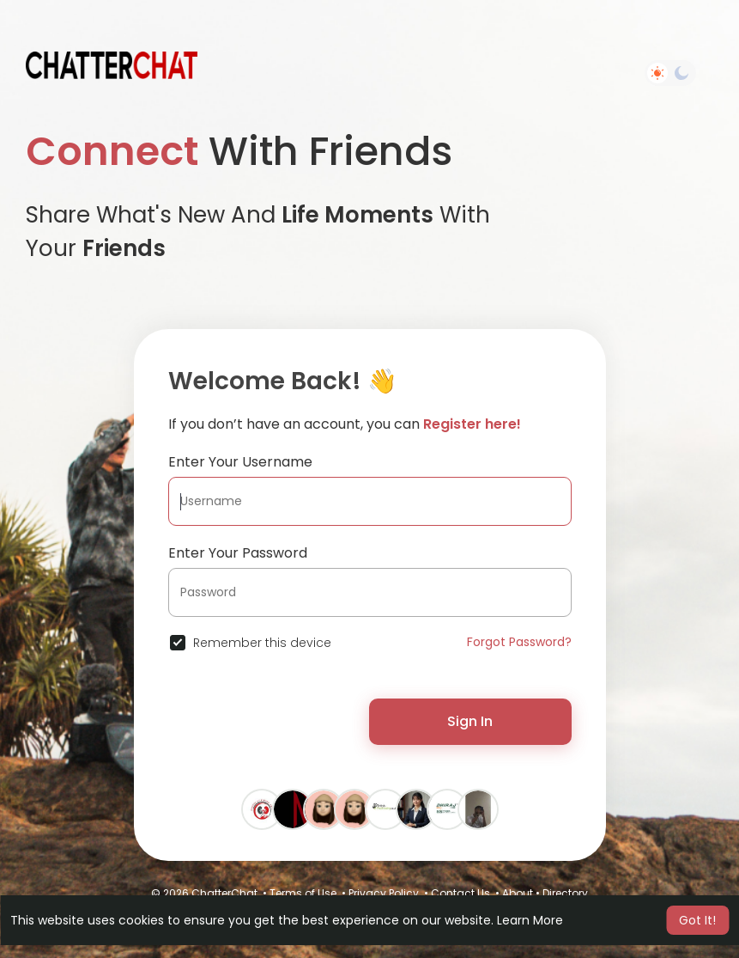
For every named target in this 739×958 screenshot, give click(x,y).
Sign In (470, 721)
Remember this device (262, 642)
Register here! (472, 424)
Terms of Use (303, 893)
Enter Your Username (240, 462)
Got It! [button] (697, 920)
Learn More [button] (530, 920)
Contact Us (460, 893)
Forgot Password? (519, 641)
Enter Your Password (237, 553)
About (517, 893)
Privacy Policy (383, 893)
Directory (565, 893)
